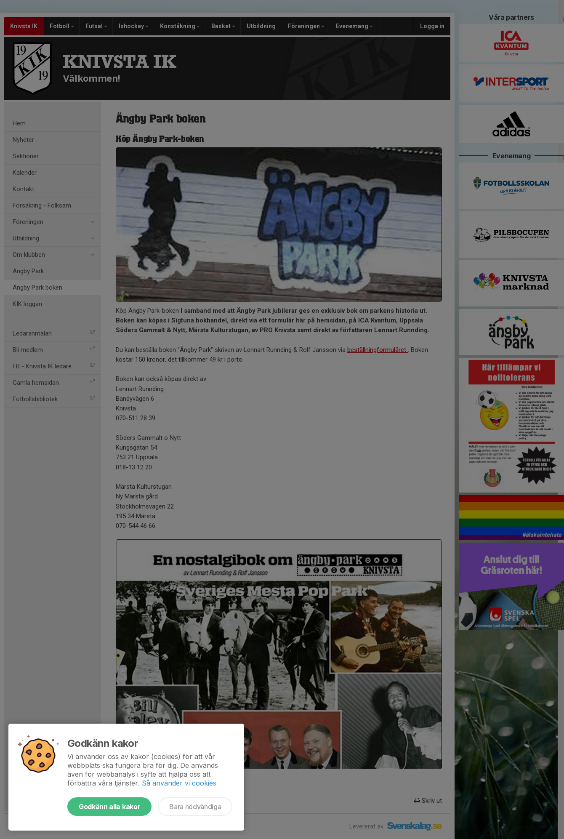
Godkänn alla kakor (109, 806)
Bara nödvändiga (195, 806)
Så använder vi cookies (179, 783)
